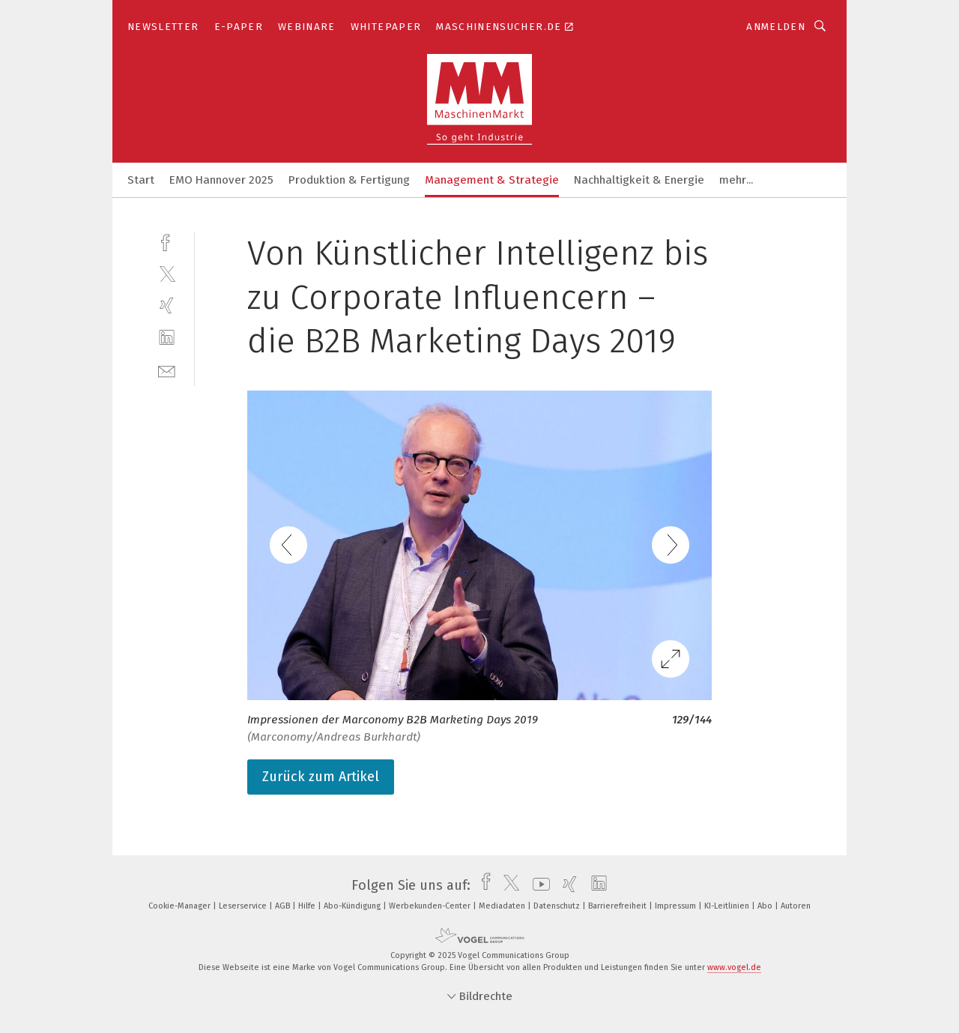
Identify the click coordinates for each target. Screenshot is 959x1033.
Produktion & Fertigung (349, 180)
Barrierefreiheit (618, 906)
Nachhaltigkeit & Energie (639, 180)
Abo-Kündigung (353, 906)
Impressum (676, 906)
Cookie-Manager (180, 906)
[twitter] (166, 273)
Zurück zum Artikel (320, 776)
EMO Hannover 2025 (221, 180)
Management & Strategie (492, 180)
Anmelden (775, 26)
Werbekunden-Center (431, 906)
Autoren (796, 906)
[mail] (166, 370)
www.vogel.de (734, 967)
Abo (766, 906)
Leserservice (244, 906)
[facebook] (166, 241)
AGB (283, 906)
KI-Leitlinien (727, 906)
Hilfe (308, 906)
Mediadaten (503, 906)
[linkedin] (166, 337)
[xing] (166, 305)
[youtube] (537, 885)
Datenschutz (557, 906)
